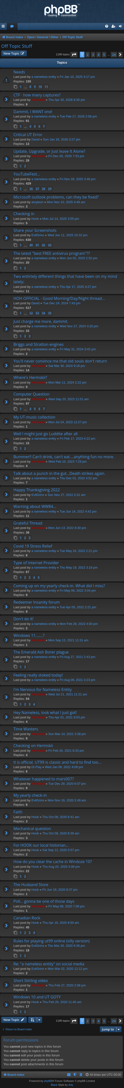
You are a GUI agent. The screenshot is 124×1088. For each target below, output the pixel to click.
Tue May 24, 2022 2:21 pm (78, 551)
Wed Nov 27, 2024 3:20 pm (79, 326)
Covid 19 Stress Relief (32, 546)
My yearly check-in (30, 795)
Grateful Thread (27, 523)
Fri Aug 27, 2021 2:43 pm (77, 657)
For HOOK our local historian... (41, 845)
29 (50, 189)
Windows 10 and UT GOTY (37, 997)
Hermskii (38, 100)
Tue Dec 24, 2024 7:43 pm (61, 303)
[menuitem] (12, 26)
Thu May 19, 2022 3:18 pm (78, 567)
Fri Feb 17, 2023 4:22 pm (77, 438)
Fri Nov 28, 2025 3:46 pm (77, 179)
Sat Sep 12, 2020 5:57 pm (60, 850)
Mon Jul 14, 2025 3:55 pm (60, 219)
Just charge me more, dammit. (40, 321)
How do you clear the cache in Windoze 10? (52, 861)
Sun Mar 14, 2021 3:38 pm (67, 734)
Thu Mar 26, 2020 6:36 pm (66, 946)
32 (31, 313)
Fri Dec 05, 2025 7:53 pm (66, 156)
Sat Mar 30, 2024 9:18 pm (66, 366)
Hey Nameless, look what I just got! (45, 712)
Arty (70, 1084)
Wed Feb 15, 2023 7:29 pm (67, 461)
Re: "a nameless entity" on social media (48, 964)
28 (43, 189)
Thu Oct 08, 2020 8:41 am (60, 817)
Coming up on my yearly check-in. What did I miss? (59, 585)
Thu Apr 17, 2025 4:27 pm (78, 287)
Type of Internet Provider (36, 562)
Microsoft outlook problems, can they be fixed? (56, 197)
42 (43, 245)
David (35, 139)
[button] (74, 55)
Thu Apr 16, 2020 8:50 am (60, 922)
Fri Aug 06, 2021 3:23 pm (77, 680)
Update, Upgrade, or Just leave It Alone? (49, 151)
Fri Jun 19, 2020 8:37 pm (60, 889)
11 (46, 87)
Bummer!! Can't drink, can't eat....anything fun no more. (63, 456)
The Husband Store (30, 884)
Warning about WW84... (34, 506)
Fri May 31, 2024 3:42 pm (78, 349)
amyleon (37, 202)
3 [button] (93, 54)
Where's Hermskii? (30, 377)
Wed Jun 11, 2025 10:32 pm (67, 235)
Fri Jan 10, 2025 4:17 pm (77, 77)
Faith (17, 812)
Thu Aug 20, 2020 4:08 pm (61, 866)
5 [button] (104, 54)
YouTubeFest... (26, 174)
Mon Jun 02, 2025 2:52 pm (78, 258)
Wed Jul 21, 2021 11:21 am (67, 694)
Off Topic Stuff (16, 46)
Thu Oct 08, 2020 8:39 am (60, 833)
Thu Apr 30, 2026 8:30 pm (66, 100)
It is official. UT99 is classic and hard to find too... (57, 762)
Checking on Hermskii (33, 745)
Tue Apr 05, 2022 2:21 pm (78, 607)
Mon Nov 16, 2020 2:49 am (67, 800)
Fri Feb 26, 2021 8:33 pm (66, 750)
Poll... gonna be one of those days (43, 901)
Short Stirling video (30, 980)
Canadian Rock (26, 918)
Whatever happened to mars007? (43, 779)
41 (37, 245)
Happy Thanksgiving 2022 (36, 489)
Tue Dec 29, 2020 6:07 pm (67, 783)
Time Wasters (25, 729)
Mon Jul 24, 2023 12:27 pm (67, 422)
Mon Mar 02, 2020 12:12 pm (67, 969)
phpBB (48, 1080)
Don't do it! (23, 618)
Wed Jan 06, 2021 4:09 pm (64, 767)
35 (50, 313)
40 (31, 245)
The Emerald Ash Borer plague (41, 652)
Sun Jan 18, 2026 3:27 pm (61, 139)
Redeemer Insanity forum (36, 602)
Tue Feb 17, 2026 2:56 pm (78, 116)
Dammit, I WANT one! (32, 111)
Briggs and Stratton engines (38, 344)
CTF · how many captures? (37, 95)
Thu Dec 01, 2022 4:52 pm (78, 478)
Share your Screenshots (34, 230)
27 (37, 189)
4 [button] (98, 54)
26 (31, 189)
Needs (19, 72)
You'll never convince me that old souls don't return (60, 361)
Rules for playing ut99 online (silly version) (51, 941)
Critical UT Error (27, 134)
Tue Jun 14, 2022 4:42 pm (78, 511)
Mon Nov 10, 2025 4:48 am (66, 202)
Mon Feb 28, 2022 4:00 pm (79, 624)
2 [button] (87, 54)
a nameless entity (43, 77)
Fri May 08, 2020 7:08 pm (66, 906)
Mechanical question (32, 828)
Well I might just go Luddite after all (45, 433)
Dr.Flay (36, 767)
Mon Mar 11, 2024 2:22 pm (67, 382)
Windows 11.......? (28, 635)
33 (37, 313)
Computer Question (31, 394)
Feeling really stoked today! (38, 675)
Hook (35, 219)
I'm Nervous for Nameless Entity (42, 689)
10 (40, 87)
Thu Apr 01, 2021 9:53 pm (66, 717)
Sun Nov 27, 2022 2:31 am (66, 495)
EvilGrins (37, 235)
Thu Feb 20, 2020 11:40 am (62, 1002)
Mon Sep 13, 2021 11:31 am (68, 640)
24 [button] (114, 54)
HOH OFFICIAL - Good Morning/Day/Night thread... (59, 298)
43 (50, 245)
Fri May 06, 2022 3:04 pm (78, 590)
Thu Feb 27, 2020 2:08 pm (67, 985)
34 (43, 313)
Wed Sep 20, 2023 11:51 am (68, 399)
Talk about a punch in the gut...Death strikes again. (59, 473)
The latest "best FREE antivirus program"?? (51, 253)
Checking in (23, 213)
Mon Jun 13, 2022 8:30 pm (67, 528)
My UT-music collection (34, 417)
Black (54, 1084)
